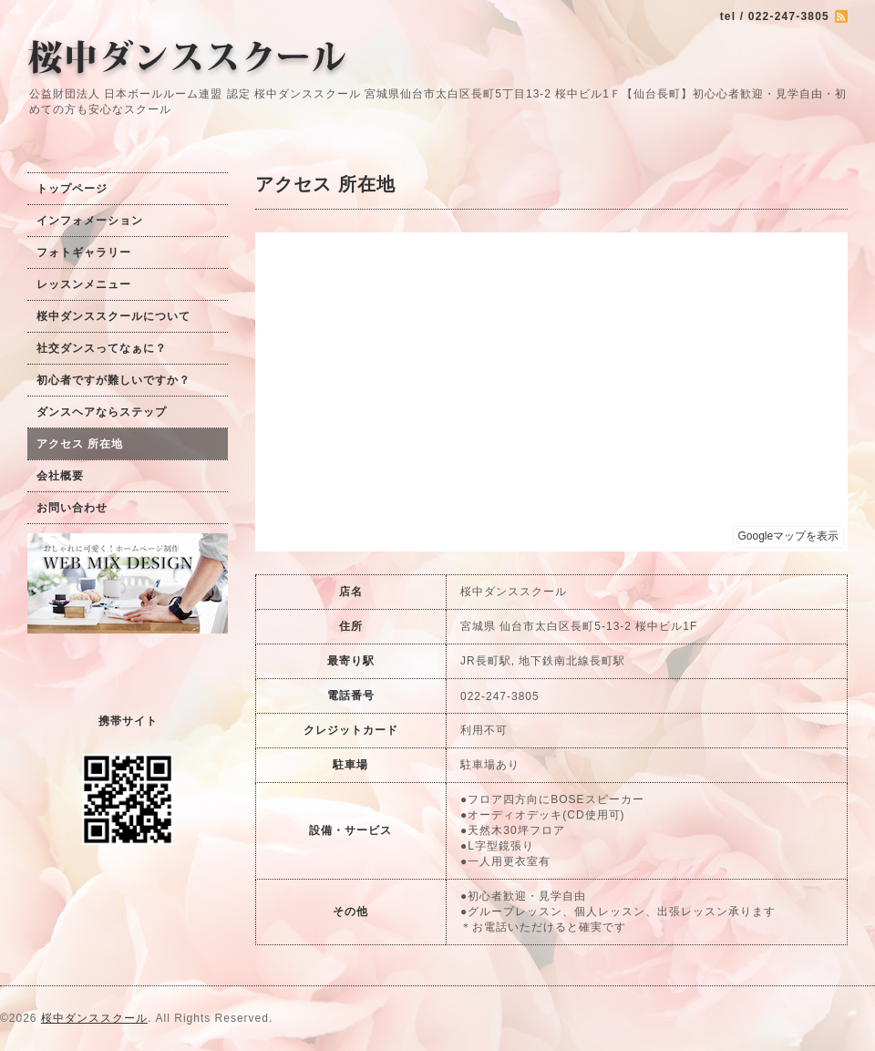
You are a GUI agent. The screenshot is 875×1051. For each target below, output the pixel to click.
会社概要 (60, 475)
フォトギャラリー (83, 252)
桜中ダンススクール (94, 1018)
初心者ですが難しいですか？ (113, 380)
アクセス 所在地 (79, 444)
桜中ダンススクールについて (113, 316)
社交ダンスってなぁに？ (101, 348)
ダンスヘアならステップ (101, 412)
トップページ (72, 188)
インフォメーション (89, 220)
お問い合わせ (72, 507)
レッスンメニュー (83, 284)
